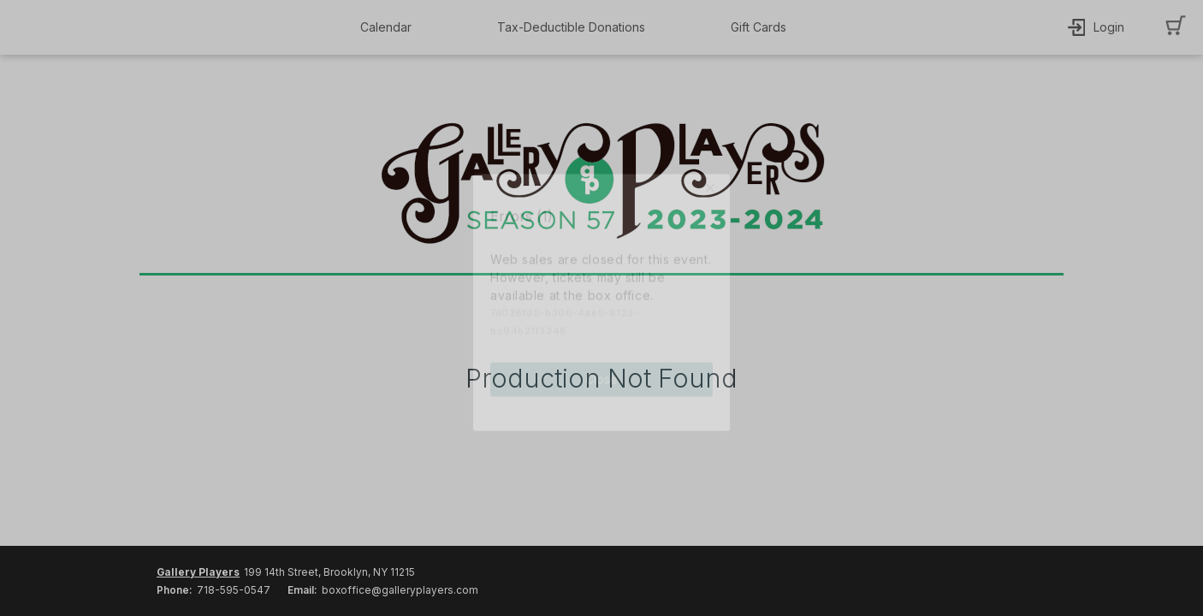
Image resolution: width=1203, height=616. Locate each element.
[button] (390, 27)
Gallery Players (198, 572)
